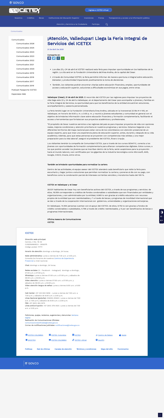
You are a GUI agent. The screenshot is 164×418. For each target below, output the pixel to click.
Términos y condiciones (86, 398)
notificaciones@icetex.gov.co (67, 374)
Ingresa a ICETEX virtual (98, 10)
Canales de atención (63, 398)
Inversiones (88, 18)
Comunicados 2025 (25, 48)
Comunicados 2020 (25, 69)
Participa (95, 24)
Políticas (28, 398)
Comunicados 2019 (25, 73)
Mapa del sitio (107, 398)
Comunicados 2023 (25, 56)
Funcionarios (123, 398)
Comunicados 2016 (25, 85)
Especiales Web (19, 94)
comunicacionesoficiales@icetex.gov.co (41, 371)
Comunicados (18, 40)
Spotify (99, 389)
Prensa (101, 18)
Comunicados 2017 (25, 81)
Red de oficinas (43, 398)
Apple (122, 384)
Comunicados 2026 (25, 43)
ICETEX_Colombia (57, 384)
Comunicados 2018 (25, 77)
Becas (41, 18)
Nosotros (18, 18)
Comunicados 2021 (25, 64)
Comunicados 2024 (25, 52)
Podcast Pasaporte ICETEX (24, 90)
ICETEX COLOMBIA (34, 384)
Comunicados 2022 (25, 60)
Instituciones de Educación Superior (64, 18)
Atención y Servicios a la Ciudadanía (72, 24)
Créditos (30, 18)
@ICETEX (30, 389)
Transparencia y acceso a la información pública (129, 18)
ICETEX (76, 384)
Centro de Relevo (104, 384)
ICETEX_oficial (79, 389)
